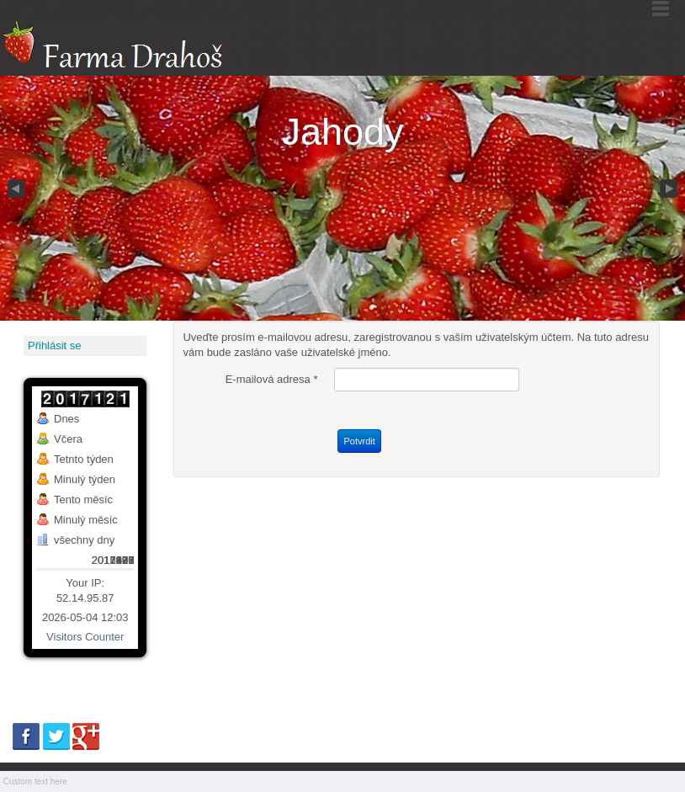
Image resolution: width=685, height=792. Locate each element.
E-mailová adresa (272, 379)
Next (670, 189)
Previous (15, 189)
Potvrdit (358, 441)
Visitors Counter (85, 636)
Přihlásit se (55, 345)
